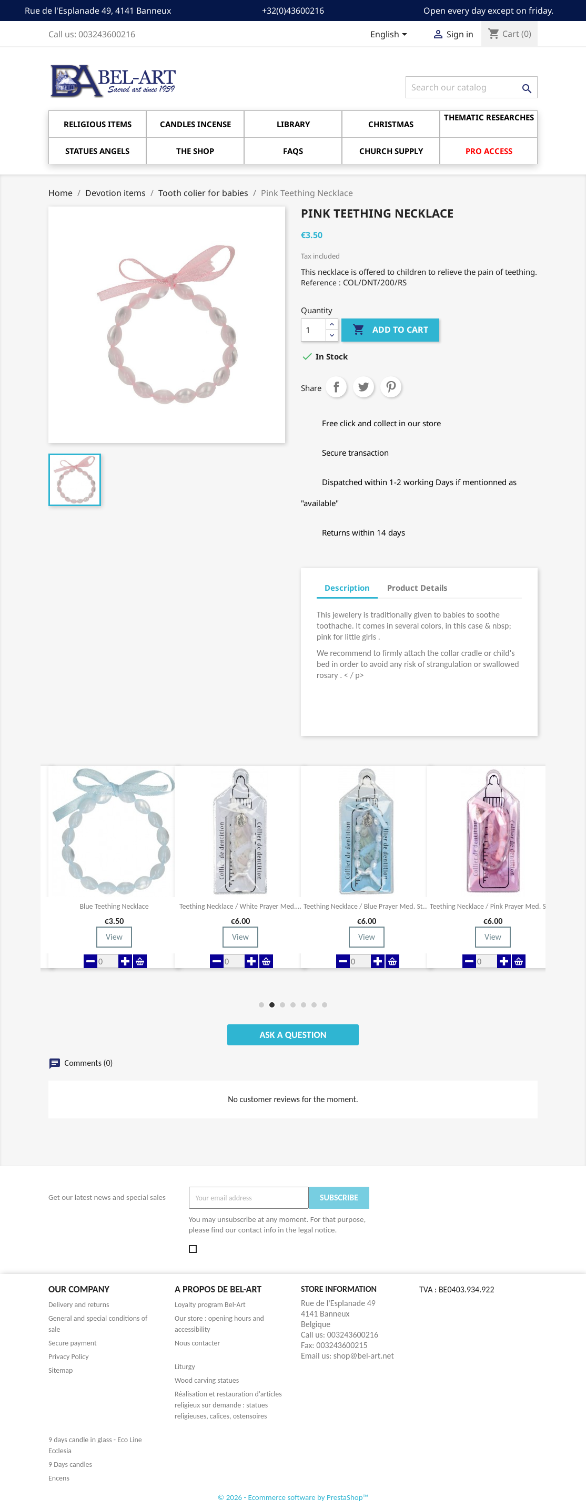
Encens (58, 1478)
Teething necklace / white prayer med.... (240, 906)
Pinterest (390, 386)
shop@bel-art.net (364, 1356)
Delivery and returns (78, 1304)
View (114, 937)
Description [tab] (347, 587)
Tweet (363, 386)
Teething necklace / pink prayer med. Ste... (493, 906)
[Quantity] (313, 330)
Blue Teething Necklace (113, 906)
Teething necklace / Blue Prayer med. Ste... (367, 906)
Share (336, 386)
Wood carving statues (207, 1380)
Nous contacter (197, 1343)
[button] (261, 1005)
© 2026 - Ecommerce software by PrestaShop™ (293, 1497)
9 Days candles (70, 1464)
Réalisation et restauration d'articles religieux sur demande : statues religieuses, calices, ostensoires (228, 1405)
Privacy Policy (68, 1356)
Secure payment (72, 1343)
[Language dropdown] (390, 35)
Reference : (321, 282)
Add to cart (390, 330)
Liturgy (185, 1366)
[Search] (472, 87)
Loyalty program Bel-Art (210, 1304)
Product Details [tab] (417, 587)
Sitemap (60, 1370)
